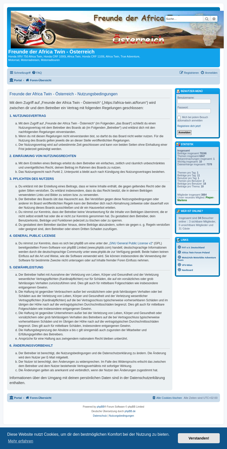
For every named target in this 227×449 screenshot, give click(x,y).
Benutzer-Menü (189, 92)
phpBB (100, 406)
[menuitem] (37, 73)
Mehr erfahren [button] (20, 441)
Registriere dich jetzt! (189, 126)
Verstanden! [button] (199, 438)
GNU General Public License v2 (131, 243)
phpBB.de (130, 411)
